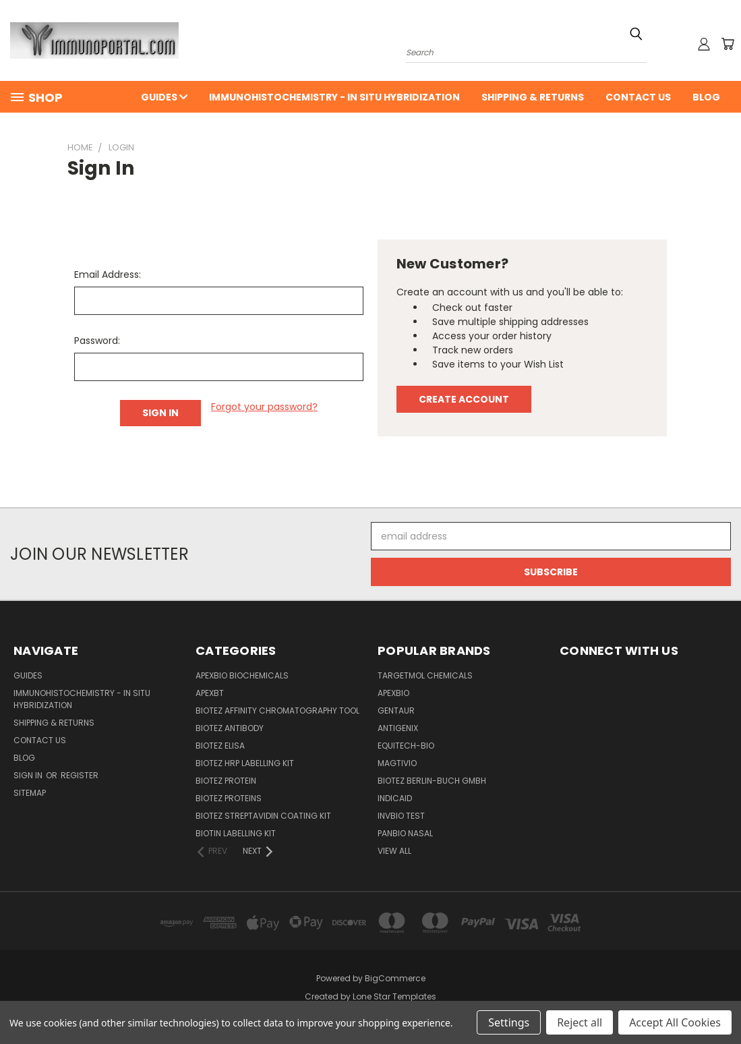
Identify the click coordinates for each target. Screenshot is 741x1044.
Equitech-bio (406, 745)
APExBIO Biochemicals (242, 675)
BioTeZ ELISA (220, 745)
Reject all (579, 1022)
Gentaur (396, 710)
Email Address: (107, 274)
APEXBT (210, 693)
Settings (508, 1022)
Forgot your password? (264, 406)
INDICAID (395, 798)
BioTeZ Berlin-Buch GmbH (432, 780)
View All (394, 851)
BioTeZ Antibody (230, 728)
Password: (97, 340)
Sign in (29, 775)
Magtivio (397, 763)
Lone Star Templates (394, 996)
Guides (164, 97)
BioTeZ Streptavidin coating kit (263, 815)
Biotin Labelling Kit (236, 833)
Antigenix (398, 728)
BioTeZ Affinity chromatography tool (277, 710)
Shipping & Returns (532, 97)
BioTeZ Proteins (229, 798)
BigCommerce (395, 978)
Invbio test (401, 815)
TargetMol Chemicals (425, 675)
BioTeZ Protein (226, 780)
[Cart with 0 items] (727, 44)
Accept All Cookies (675, 1022)
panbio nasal (405, 833)
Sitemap (29, 793)
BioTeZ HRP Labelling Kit (245, 763)
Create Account (464, 399)
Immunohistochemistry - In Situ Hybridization (334, 97)
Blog (706, 97)
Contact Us (638, 97)
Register (79, 775)
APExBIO (393, 693)
